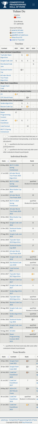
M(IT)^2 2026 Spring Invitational (14, 167)
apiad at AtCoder (17, 30)
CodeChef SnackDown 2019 (14, 374)
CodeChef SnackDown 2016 (14, 399)
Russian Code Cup (7, 106)
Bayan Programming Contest (5, 114)
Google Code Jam (7, 61)
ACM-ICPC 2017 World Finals (13, 390)
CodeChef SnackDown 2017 (14, 382)
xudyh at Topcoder (18, 40)
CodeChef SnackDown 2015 (14, 407)
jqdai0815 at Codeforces (20, 35)
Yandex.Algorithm (7, 103)
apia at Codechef (17, 33)
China (18, 17)
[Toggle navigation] (33, 5)
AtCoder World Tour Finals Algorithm (6, 77)
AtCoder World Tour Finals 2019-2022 (15, 211)
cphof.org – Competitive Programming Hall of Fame (19, 420)
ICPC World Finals (7, 97)
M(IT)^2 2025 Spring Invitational (14, 183)
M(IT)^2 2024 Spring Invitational (14, 203)
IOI (2, 94)
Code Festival (5, 126)
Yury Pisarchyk (27, 422)
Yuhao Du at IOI (17, 37)
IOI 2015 (12, 331)
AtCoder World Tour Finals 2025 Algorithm (15, 175)
